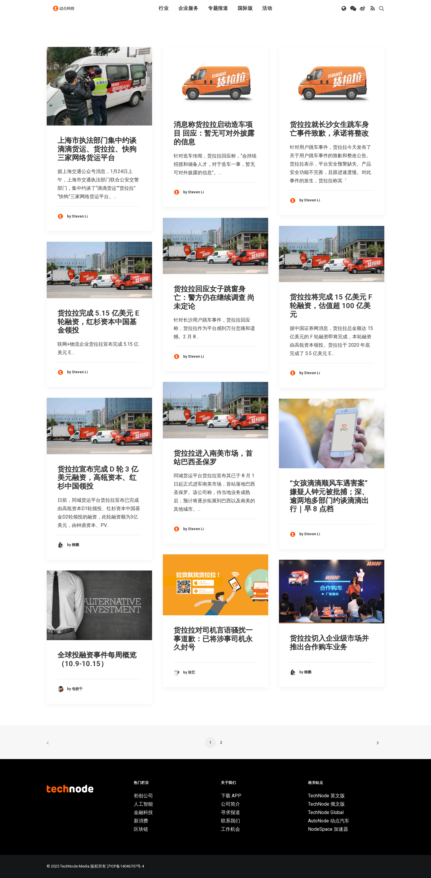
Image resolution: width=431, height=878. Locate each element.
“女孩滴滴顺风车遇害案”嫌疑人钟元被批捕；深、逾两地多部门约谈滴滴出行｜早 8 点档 (329, 496)
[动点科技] (66, 13)
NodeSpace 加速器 (328, 829)
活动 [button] (267, 13)
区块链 (141, 829)
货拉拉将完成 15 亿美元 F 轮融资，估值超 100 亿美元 (331, 306)
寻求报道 (230, 812)
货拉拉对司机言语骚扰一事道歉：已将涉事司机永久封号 (213, 639)
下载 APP (231, 796)
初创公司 (143, 796)
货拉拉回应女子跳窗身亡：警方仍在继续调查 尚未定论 (214, 297)
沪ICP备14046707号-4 (125, 866)
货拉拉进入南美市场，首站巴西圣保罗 (213, 457)
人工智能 (143, 804)
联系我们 (230, 821)
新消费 (141, 821)
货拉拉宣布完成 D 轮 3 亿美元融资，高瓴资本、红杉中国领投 (97, 478)
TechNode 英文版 (326, 796)
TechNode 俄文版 (326, 804)
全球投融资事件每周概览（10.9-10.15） (96, 659)
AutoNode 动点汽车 (328, 821)
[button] (344, 13)
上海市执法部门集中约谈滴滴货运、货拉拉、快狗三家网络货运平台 (96, 149)
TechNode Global (326, 812)
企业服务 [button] (188, 13)
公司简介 (230, 804)
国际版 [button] (245, 13)
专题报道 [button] (218, 13)
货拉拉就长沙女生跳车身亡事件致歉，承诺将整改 (329, 128)
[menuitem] (163, 13)
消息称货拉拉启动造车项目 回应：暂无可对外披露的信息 (214, 133)
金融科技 (143, 812)
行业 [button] (164, 13)
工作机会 (230, 829)
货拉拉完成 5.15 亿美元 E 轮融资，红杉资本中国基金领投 (98, 322)
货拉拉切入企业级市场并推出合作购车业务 (329, 642)
